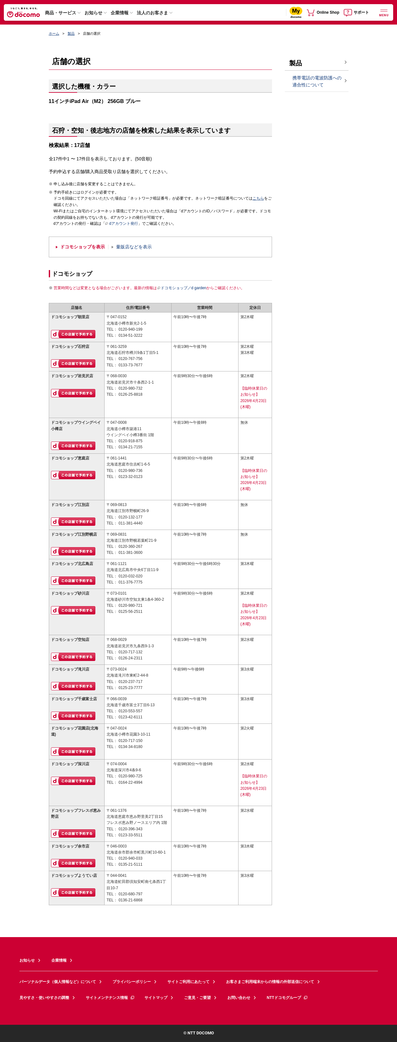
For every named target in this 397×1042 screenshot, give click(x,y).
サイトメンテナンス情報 (110, 997)
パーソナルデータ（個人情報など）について (57, 982)
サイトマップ (155, 997)
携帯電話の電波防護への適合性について (317, 81)
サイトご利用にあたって (188, 982)
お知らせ (93, 12)
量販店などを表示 (134, 247)
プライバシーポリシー (132, 982)
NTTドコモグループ (287, 997)
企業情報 (120, 12)
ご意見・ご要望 (197, 997)
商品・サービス (60, 12)
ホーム (54, 33)
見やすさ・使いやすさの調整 (44, 997)
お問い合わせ (238, 997)
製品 (71, 33)
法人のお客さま (152, 12)
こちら (258, 198)
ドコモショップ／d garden (182, 288)
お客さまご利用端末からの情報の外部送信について (270, 982)
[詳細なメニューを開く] (384, 12)
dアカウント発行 (121, 224)
